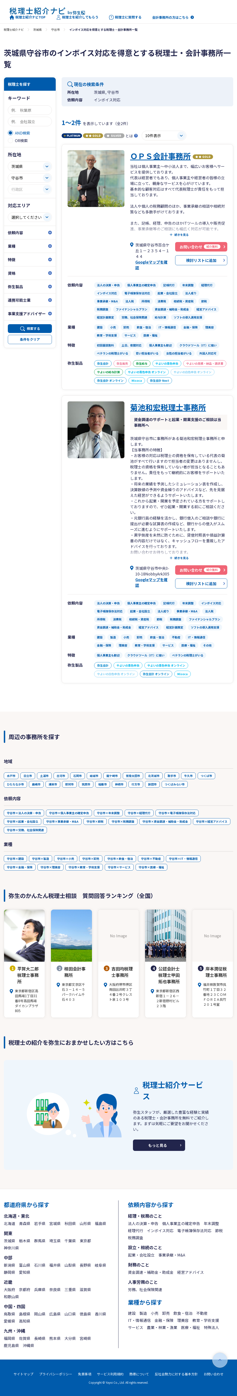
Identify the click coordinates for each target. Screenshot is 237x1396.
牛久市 (188, 776)
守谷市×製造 (40, 859)
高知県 (24, 1321)
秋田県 (70, 1223)
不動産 (202, 1313)
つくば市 (206, 776)
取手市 (172, 776)
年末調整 (211, 1223)
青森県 (24, 1223)
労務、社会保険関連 (145, 1289)
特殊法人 (211, 1327)
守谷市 (55, 29)
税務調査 (135, 1237)
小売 (154, 1313)
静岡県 (9, 1272)
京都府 (24, 1289)
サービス (135, 1327)
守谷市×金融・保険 (19, 867)
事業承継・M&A (171, 1255)
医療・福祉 (190, 1327)
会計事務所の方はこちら (170, 17)
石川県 (40, 1265)
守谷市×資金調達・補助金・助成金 (165, 821)
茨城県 (37, 29)
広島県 (55, 1314)
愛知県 (24, 1272)
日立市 (27, 776)
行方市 (136, 784)
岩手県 (40, 1223)
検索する (33, 328)
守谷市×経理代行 (139, 813)
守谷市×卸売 (90, 859)
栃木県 (24, 1240)
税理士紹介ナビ (14, 29)
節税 (219, 1230)
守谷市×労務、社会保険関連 (25, 830)
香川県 (100, 1314)
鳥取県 (9, 1314)
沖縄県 (28, 1345)
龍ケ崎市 (112, 776)
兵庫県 (40, 1289)
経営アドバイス (190, 1272)
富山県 (24, 1265)
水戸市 (11, 776)
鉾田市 (152, 784)
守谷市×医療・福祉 (151, 867)
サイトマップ (23, 1374)
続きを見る (181, 234)
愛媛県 (9, 1321)
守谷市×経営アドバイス (211, 821)
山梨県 (70, 1265)
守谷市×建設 (15, 859)
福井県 (55, 1265)
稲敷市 (102, 784)
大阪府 (9, 1289)
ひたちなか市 (15, 784)
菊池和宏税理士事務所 (168, 407)
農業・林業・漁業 (162, 1327)
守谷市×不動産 (151, 859)
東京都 (85, 1240)
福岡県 (9, 1338)
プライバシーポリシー (55, 1374)
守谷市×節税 (95, 821)
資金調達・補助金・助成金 (150, 1272)
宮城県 (55, 1223)
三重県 (70, 1289)
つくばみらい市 (175, 784)
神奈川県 (11, 1248)
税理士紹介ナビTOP (27, 17)
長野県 (85, 1265)
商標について (139, 1374)
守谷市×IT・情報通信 (183, 859)
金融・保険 (164, 1320)
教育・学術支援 (205, 1320)
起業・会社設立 (141, 1255)
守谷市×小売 (65, 859)
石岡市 (77, 776)
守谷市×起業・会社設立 (22, 821)
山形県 (85, 1223)
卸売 (166, 1313)
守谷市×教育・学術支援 (84, 867)
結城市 (94, 776)
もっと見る (157, 1145)
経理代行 (135, 1230)
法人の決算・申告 (143, 1223)
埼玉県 (55, 1240)
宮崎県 (85, 1338)
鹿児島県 (11, 1345)
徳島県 (85, 1314)
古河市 (61, 776)
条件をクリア (30, 339)
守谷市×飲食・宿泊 (120, 859)
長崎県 (40, 1338)
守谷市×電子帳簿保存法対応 (177, 813)
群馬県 (40, 1240)
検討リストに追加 (201, 260)
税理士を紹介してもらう (77, 17)
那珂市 (69, 784)
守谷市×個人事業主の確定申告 (69, 813)
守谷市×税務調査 (123, 821)
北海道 (9, 1223)
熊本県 (55, 1338)
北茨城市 (154, 776)
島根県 (24, 1314)
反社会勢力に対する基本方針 (176, 1374)
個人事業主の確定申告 (181, 1223)
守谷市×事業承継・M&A (62, 821)
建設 (132, 1313)
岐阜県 (100, 1265)
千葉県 (70, 1240)
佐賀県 (24, 1338)
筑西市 (86, 784)
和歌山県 (11, 1296)
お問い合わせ (213, 1374)
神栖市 (119, 784)
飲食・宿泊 (182, 1313)
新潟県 (9, 1265)
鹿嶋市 (36, 784)
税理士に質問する (125, 17)
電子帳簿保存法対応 (194, 1230)
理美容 (183, 1320)
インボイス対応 (160, 1230)
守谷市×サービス (119, 867)
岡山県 (40, 1314)
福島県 (100, 1223)
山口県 (70, 1314)
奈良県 (55, 1289)
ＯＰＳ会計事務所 (160, 155)
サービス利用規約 (110, 1374)
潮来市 (53, 784)
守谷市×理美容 (50, 867)
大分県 (70, 1338)
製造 (143, 1313)
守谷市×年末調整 (108, 813)
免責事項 (84, 1374)
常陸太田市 (133, 776)
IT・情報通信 (139, 1320)
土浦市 (44, 776)
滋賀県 (85, 1289)
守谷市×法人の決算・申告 (24, 813)
